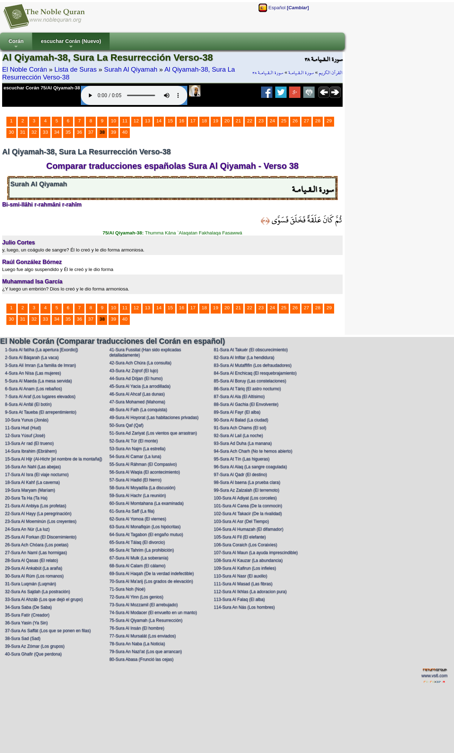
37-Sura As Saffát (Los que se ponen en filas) (48, 630)
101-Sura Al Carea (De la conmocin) (248, 505)
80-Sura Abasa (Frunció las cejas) (141, 659)
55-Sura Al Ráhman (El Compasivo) (143, 464)
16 (181, 120)
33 (45, 132)
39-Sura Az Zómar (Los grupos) (35, 646)
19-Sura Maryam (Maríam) (30, 490)
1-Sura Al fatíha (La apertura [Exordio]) (41, 349)
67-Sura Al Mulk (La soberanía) (138, 557)
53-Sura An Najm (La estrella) (137, 448)
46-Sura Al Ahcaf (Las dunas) (137, 394)
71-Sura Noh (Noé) (127, 589)
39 (113, 132)
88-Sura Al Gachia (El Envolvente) (246, 404)
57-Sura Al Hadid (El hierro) (135, 479)
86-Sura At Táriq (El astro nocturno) (247, 388)
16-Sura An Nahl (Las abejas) (33, 466)
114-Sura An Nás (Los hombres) (244, 607)
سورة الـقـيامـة (301, 72)
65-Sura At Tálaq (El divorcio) (137, 542)
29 (329, 120)
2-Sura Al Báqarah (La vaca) (32, 357)
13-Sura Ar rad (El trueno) (29, 443)
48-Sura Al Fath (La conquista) (138, 409)
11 (125, 120)
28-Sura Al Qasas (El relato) (31, 560)
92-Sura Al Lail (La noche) (238, 435)
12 (136, 120)
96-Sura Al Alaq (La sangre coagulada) (250, 466)
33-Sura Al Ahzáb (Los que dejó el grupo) (44, 599)
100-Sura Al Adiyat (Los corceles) (245, 497)
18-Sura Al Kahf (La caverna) (32, 482)
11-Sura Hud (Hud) (23, 427)
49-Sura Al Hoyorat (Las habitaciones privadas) (153, 417)
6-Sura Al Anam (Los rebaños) (33, 388)
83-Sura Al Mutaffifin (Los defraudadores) (253, 365)
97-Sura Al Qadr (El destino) (240, 474)
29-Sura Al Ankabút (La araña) (33, 568)
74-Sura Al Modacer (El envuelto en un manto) (153, 612)
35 (68, 132)
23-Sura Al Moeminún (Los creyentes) (40, 521)
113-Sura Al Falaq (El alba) (239, 599)
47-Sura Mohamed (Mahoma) (137, 401)
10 (113, 120)
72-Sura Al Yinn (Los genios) (136, 596)
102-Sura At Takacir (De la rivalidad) (248, 513)
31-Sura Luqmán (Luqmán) (30, 583)
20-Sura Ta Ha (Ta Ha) (26, 497)
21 (238, 120)
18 (204, 120)
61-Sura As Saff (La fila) (131, 511)
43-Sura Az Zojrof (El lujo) (133, 370)
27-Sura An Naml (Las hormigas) (36, 552)
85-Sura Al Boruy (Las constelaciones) (250, 380)
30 (11, 132)
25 (284, 120)
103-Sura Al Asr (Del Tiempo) (241, 521)
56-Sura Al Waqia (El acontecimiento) (144, 472)
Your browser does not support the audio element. (134, 95)
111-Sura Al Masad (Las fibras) (243, 583)
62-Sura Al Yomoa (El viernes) (137, 518)
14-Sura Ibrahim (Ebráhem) (31, 451)
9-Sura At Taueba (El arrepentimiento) (40, 412)
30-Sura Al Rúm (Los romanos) (34, 576)
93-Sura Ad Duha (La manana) (243, 443)
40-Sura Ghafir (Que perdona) (33, 654)
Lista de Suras (75, 69)
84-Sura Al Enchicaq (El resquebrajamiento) (255, 373)
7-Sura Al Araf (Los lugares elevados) (40, 396)
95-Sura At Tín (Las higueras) (242, 458)
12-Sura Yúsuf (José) (25, 435)
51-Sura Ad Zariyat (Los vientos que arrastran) (153, 433)
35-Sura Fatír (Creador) (27, 615)
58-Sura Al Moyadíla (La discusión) (142, 487)
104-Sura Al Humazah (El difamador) (248, 529)
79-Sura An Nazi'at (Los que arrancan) (145, 651)
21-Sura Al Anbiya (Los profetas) (35, 505)
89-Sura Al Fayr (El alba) (237, 412)
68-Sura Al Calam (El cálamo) (137, 565)
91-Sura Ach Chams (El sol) (240, 427)
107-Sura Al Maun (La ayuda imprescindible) (256, 552)
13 (147, 120)
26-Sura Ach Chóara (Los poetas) (36, 544)
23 (261, 120)
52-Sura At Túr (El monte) (133, 440)
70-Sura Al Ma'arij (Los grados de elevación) (151, 581)
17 (193, 120)
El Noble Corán (24, 69)
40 (125, 132)
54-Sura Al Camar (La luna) (135, 456)
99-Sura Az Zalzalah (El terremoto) (246, 490)
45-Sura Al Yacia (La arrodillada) (139, 386)
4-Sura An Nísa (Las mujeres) (33, 373)
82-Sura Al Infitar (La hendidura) (244, 357)
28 (318, 120)
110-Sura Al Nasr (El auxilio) (240, 576)
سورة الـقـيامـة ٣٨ (268, 72)
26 (295, 120)
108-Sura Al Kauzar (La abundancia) (248, 560)
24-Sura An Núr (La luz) (27, 529)
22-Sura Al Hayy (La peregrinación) (38, 513)
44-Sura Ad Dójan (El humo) (135, 378)
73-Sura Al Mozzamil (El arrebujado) (143, 604)
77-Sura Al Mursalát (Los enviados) (142, 635)
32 (34, 132)
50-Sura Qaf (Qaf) (126, 425)
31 (23, 132)
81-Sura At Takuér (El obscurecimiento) (251, 349)
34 (57, 132)
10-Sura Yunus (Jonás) (27, 419)
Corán (16, 44)
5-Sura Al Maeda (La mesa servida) (38, 380)
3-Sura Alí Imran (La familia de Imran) (40, 365)
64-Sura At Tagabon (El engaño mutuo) (146, 534)
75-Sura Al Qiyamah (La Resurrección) (145, 620)
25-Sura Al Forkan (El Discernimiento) (40, 537)
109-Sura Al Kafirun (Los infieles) (245, 568)
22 (250, 120)
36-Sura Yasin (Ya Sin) (26, 622)
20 (227, 120)
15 (170, 120)
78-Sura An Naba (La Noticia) (137, 643)
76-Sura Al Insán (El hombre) (136, 628)
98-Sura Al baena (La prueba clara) (247, 482)
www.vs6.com (434, 675)
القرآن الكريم (331, 72)
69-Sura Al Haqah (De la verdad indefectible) (151, 573)
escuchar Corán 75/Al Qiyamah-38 (42, 87)
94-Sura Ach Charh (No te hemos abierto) (253, 451)
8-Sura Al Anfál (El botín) (28, 404)
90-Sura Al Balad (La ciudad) (241, 419)
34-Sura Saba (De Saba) (28, 607)
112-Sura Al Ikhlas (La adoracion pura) (250, 591)
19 (215, 120)
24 (272, 120)
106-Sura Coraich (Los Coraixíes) (245, 544)
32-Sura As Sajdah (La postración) (37, 591)
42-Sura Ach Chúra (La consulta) (140, 362)
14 (159, 120)
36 (79, 132)
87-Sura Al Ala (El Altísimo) (239, 396)
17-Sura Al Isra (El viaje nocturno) (36, 474)
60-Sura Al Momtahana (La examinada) (146, 503)
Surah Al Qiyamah (130, 69)
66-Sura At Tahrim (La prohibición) (141, 550)
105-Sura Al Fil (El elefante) (240, 537)
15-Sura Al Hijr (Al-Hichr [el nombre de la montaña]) (53, 458)
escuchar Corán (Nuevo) (71, 44)
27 (306, 120)
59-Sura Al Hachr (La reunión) (137, 495)
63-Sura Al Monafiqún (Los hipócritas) (145, 526)
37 (91, 132)
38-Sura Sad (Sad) (22, 638)
